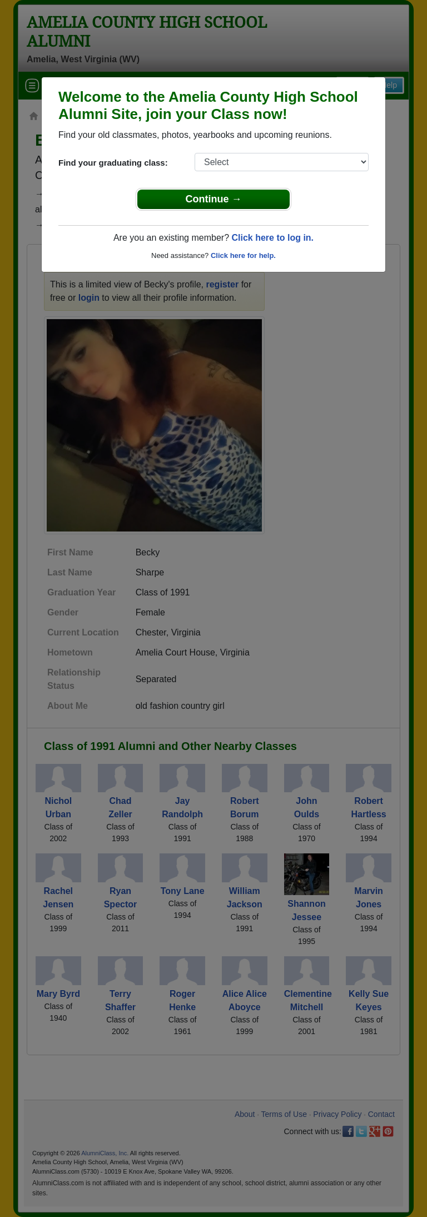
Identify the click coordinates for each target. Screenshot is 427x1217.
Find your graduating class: (113, 162)
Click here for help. (243, 255)
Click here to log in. (272, 237)
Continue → (214, 199)
